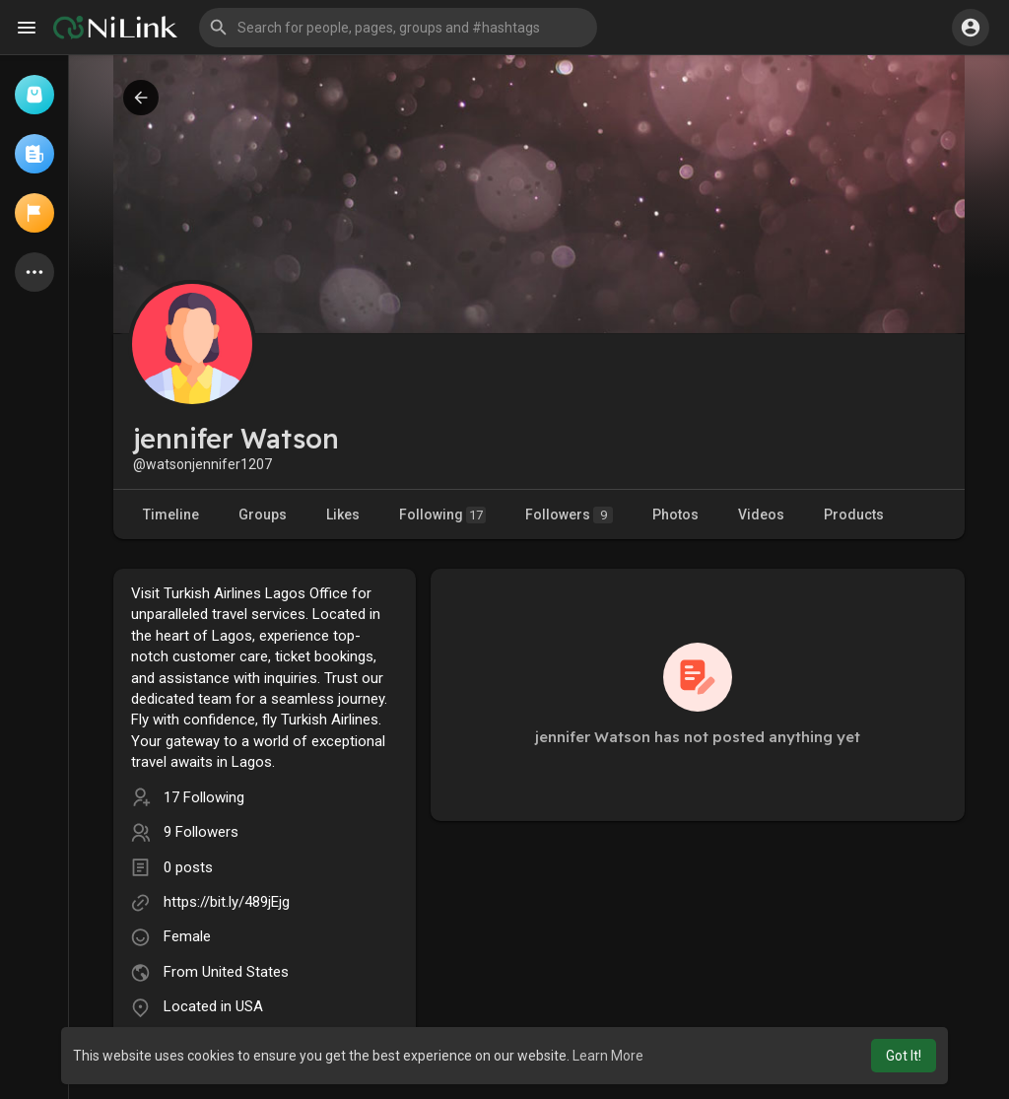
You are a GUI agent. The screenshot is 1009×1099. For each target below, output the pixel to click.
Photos (675, 514)
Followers (569, 515)
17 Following (204, 797)
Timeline (171, 514)
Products (854, 514)
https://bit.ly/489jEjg (227, 902)
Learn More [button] (607, 1056)
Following (442, 515)
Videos (761, 514)
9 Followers (201, 832)
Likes (343, 514)
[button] (398, 27)
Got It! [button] (903, 1056)
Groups (262, 514)
